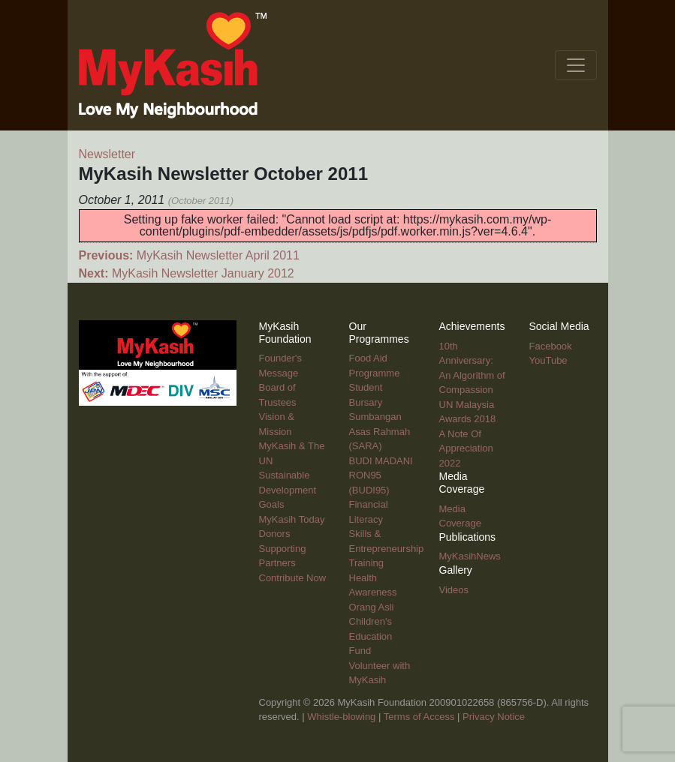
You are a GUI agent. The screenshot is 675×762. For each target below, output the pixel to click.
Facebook (550, 346)
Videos (454, 590)
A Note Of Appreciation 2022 (466, 448)
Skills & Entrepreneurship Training (386, 548)
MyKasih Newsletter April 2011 (189, 255)
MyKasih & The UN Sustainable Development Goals (292, 475)
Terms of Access (419, 716)
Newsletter (107, 154)
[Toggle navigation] (576, 65)
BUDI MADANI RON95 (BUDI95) (381, 475)
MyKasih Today (292, 519)
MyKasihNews (470, 556)
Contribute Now (293, 578)
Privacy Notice (494, 716)
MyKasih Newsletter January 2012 (186, 273)
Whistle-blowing (341, 716)
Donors (275, 533)
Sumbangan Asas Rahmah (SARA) (380, 431)
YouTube (548, 360)
